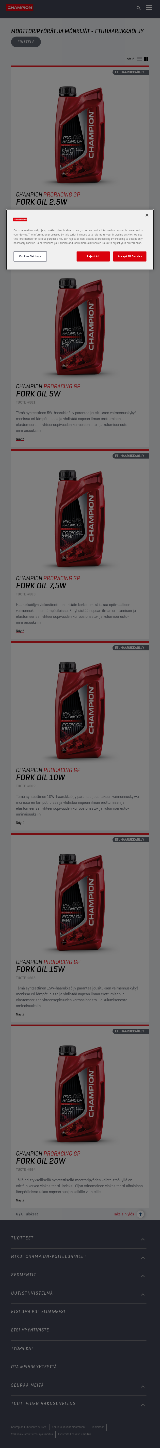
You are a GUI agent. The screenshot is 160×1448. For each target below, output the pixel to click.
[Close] (147, 215)
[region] (80, 239)
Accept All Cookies (130, 256)
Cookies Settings (30, 256)
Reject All (93, 256)
